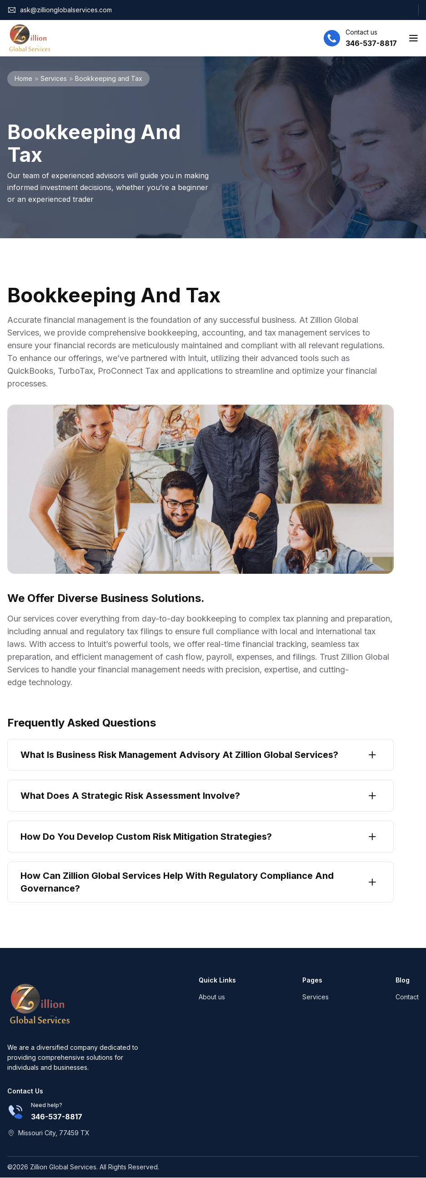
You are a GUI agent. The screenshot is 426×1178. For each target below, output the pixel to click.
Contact (407, 997)
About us (212, 997)
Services (53, 78)
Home (23, 78)
